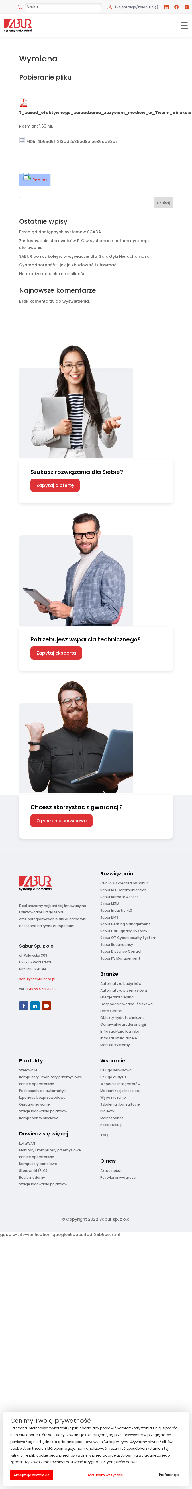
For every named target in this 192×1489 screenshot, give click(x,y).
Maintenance (112, 1118)
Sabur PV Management (120, 958)
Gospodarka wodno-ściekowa (126, 1004)
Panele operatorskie (36, 1083)
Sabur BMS (109, 917)
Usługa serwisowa (116, 1070)
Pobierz (35, 178)
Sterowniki (28, 1070)
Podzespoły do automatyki (42, 1090)
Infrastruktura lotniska (119, 1031)
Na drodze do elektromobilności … (54, 274)
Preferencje (169, 1474)
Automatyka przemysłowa (123, 990)
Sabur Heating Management (125, 924)
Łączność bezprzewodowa (42, 1097)
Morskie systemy (115, 1044)
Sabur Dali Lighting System (123, 931)
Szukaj (163, 203)
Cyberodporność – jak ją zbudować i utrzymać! (68, 265)
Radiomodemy (32, 1177)
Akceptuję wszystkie (32, 1475)
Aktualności (110, 1170)
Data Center (111, 1010)
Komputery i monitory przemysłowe (50, 1077)
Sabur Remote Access (119, 896)
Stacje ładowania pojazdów (43, 1111)
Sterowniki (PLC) (33, 1170)
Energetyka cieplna (117, 997)
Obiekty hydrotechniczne (122, 1017)
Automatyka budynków (120, 983)
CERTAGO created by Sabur (124, 883)
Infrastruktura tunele (118, 1038)
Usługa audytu (113, 1077)
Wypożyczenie (113, 1097)
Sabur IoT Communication (123, 890)
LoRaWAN (27, 1143)
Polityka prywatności (118, 1177)
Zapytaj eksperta (56, 653)
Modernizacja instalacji (120, 1090)
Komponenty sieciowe (38, 1118)
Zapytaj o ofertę (55, 485)
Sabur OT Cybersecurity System (128, 937)
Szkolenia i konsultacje (120, 1104)
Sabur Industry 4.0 (116, 910)
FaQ (104, 1135)
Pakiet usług (111, 1124)
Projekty (107, 1111)
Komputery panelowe (38, 1163)
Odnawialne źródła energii (123, 1024)
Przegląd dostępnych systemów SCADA (60, 232)
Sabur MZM (109, 903)
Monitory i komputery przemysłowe (50, 1150)
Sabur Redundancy (116, 944)
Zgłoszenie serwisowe (61, 820)
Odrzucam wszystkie (104, 1475)
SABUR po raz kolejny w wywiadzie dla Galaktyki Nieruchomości (84, 256)
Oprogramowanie (34, 1104)
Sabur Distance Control (120, 951)
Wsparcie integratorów (120, 1083)
